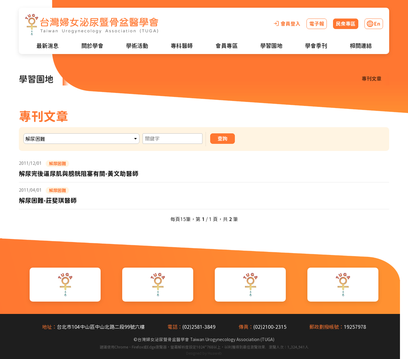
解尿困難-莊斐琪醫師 (48, 200)
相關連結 (361, 45)
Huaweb (215, 353)
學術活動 (137, 45)
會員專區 (226, 45)
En (377, 23)
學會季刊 (316, 45)
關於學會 (92, 45)
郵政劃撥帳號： (326, 326)
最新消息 (47, 45)
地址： (49, 326)
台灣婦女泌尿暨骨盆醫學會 (205, 339)
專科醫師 (182, 45)
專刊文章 (371, 78)
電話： (175, 326)
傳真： (246, 326)
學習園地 (271, 45)
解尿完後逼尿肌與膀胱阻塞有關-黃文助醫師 (78, 173)
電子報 (316, 23)
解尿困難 (57, 163)
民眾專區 (346, 23)
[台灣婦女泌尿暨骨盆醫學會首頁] (91, 24)
